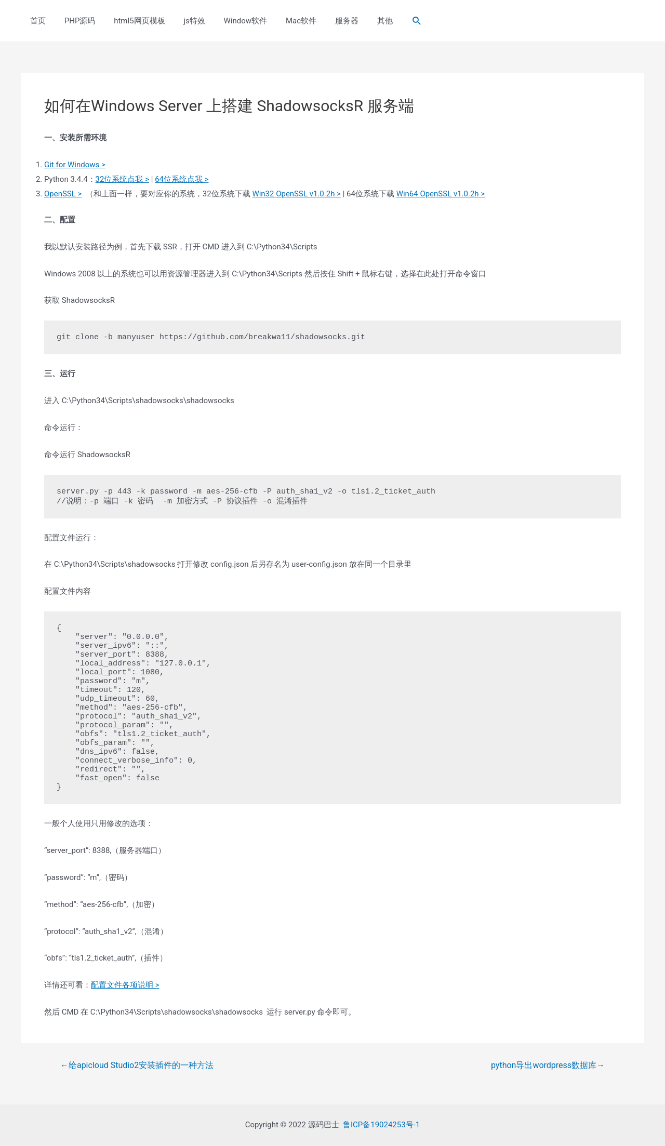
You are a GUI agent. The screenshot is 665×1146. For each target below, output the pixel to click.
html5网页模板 (132, 20)
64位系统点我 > (181, 179)
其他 (362, 20)
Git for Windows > (74, 164)
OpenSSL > (63, 193)
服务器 (327, 20)
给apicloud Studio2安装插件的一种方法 (137, 1065)
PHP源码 (75, 20)
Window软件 (232, 20)
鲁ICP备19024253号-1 (381, 1124)
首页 (36, 20)
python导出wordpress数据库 (548, 1065)
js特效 (183, 20)
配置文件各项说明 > (125, 985)
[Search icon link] (392, 21)
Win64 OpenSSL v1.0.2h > (440, 193)
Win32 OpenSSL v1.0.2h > (296, 193)
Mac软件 (284, 20)
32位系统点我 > (122, 179)
